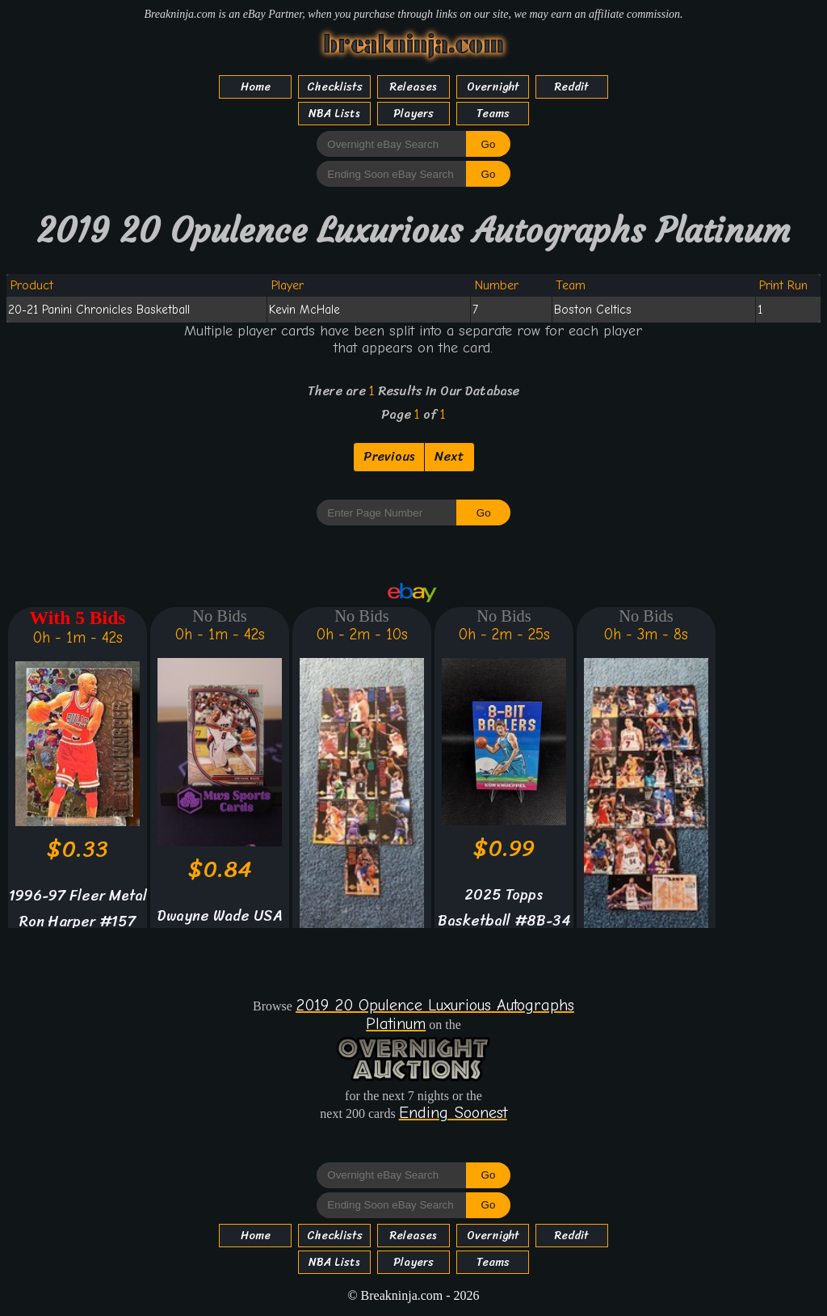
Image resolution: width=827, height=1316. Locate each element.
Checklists (335, 87)
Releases (413, 87)
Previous (388, 456)
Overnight (493, 87)
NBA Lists (334, 113)
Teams (493, 113)
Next (449, 456)
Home (256, 87)
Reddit (572, 87)
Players (413, 113)
